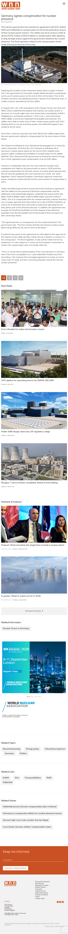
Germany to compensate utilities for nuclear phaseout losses (32, 813)
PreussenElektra (33, 778)
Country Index (40, 898)
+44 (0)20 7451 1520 (11, 915)
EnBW (6, 778)
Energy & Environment (42, 882)
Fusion (37, 897)
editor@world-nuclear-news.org (15, 913)
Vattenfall (7, 782)
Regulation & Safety (41, 885)
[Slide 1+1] (32, 697)
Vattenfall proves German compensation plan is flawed (29, 807)
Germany (9, 754)
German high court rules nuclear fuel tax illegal (25, 820)
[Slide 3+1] (39, 697)
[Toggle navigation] (64, 3)
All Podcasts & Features (33, 611)
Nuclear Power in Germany (16, 629)
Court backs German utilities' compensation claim (27, 827)
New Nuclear (39, 883)
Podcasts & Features (6, 549)
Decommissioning (11, 749)
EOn (17, 778)
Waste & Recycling (41, 893)
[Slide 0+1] (28, 697)
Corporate (38, 889)
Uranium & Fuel (40, 891)
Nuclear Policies (40, 887)
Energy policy (32, 749)
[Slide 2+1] (35, 697)
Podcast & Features (41, 895)
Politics (23, 754)
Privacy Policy (49, 926)
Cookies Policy (59, 926)
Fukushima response (55, 749)
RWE (49, 778)
